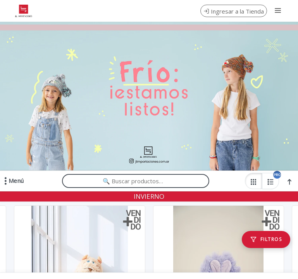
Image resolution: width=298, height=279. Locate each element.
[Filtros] (266, 239)
